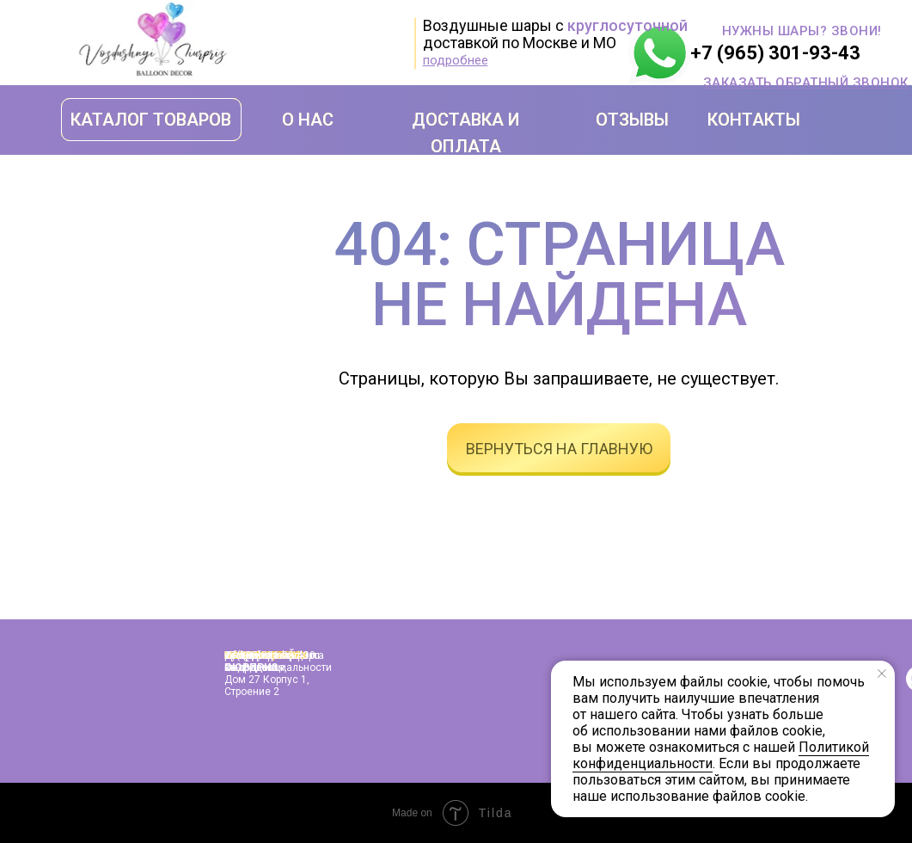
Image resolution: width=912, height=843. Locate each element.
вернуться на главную (559, 449)
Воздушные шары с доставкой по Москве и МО (555, 34)
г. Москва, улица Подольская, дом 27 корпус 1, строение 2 (266, 673)
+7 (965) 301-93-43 (775, 53)
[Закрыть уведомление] (882, 673)
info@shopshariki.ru (272, 655)
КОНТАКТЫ (753, 119)
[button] (806, 82)
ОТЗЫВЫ (632, 119)
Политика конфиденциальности (278, 661)
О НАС (308, 119)
